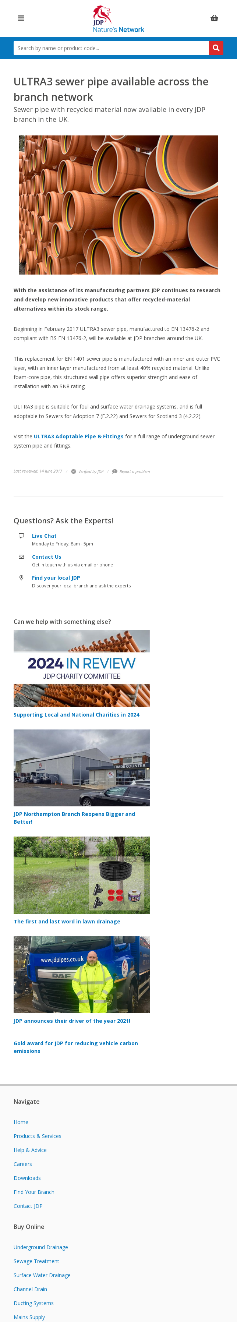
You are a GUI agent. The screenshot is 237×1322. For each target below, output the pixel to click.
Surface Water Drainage (42, 1275)
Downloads (27, 1177)
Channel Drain (30, 1289)
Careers (23, 1163)
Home (21, 1121)
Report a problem (131, 471)
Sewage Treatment (36, 1261)
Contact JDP (28, 1205)
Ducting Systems (34, 1303)
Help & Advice (30, 1149)
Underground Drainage (41, 1247)
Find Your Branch (34, 1191)
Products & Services (37, 1135)
